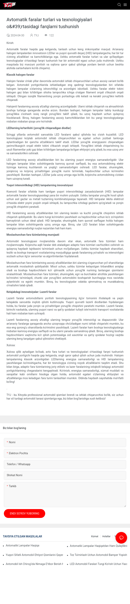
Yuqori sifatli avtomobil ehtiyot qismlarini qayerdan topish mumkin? (34, 554)
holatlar (106, 536)
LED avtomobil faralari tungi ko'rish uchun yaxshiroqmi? (98, 563)
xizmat (94, 536)
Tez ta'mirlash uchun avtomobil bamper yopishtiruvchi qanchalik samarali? (98, 554)
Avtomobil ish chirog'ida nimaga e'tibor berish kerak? (34, 563)
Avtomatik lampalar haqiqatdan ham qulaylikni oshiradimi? (98, 545)
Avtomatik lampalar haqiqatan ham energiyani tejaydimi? (22, 545)
